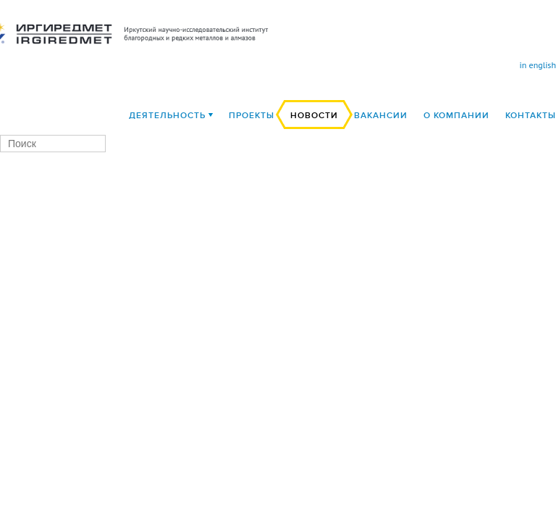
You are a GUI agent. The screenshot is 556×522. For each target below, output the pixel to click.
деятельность (167, 115)
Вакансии (381, 115)
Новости (314, 115)
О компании (456, 115)
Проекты (251, 115)
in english (538, 64)
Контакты (530, 115)
